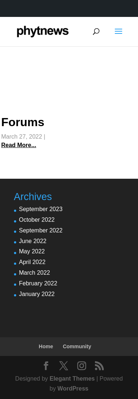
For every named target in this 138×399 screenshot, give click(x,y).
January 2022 (37, 294)
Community (77, 346)
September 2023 (41, 209)
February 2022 (38, 283)
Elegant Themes (72, 378)
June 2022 (33, 241)
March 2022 (34, 273)
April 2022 (32, 262)
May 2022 (32, 251)
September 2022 (41, 230)
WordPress (72, 388)
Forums (22, 122)
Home (46, 346)
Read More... (18, 145)
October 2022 (37, 220)
